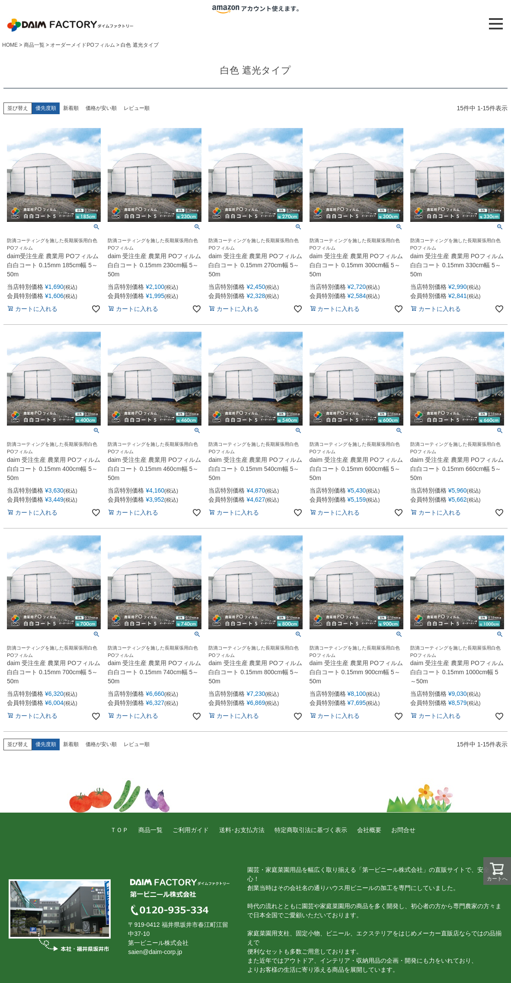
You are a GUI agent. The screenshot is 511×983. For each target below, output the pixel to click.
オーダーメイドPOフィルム (82, 45)
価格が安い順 (101, 108)
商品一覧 (34, 45)
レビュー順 (137, 108)
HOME (10, 45)
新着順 (71, 108)
